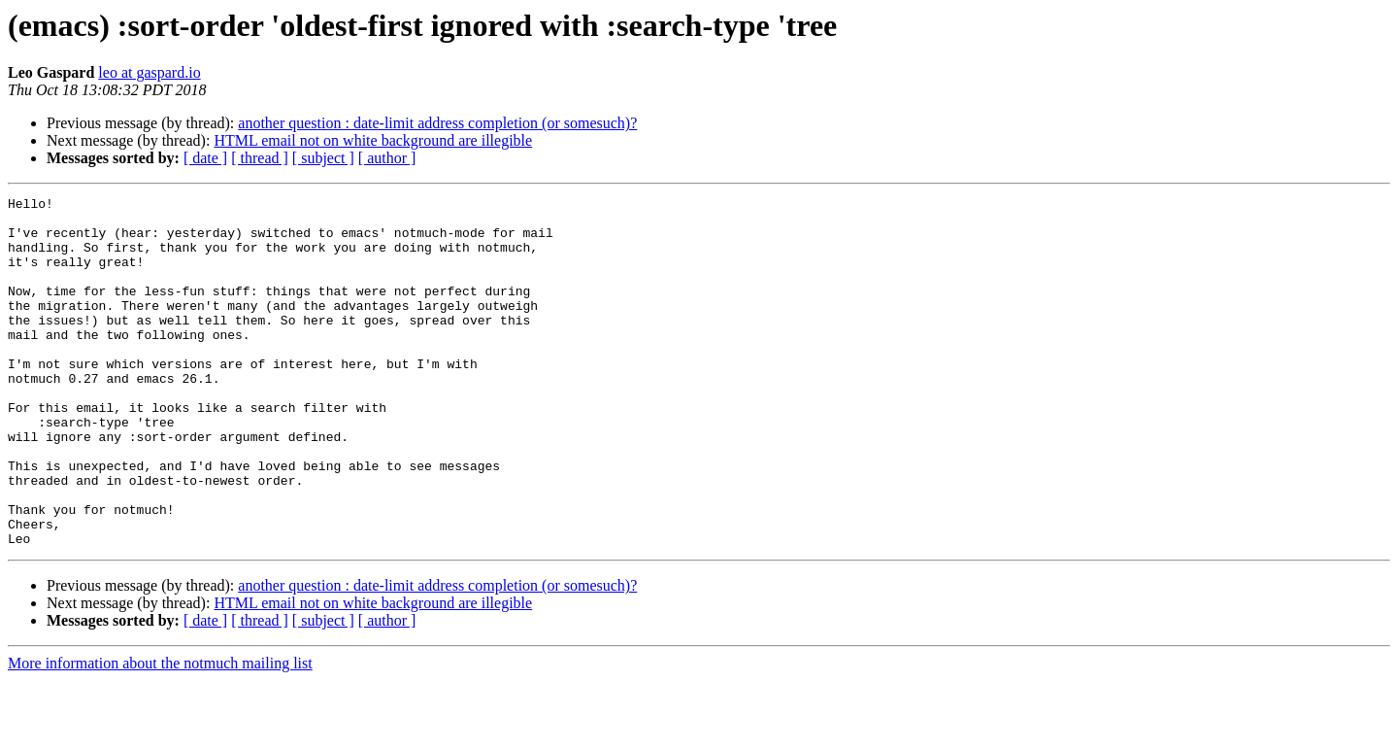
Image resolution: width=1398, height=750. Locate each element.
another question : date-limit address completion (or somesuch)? (437, 123)
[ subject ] (323, 158)
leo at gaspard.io (149, 72)
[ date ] (205, 158)
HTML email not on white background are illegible (373, 140)
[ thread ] (259, 158)
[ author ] (387, 158)
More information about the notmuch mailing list (160, 733)
